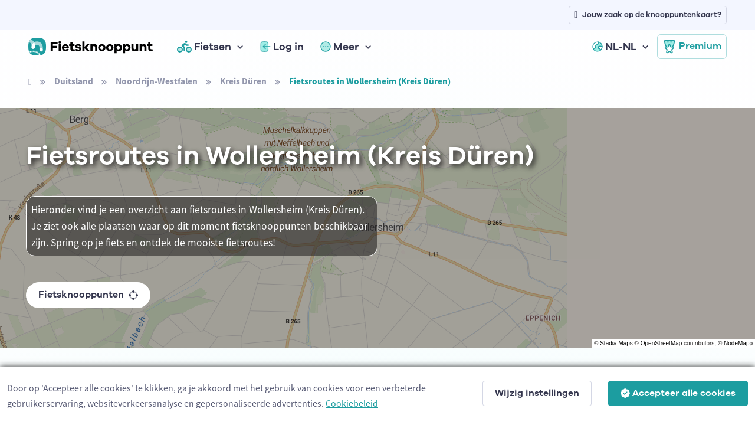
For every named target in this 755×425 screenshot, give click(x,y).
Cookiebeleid (352, 403)
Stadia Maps (616, 343)
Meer (339, 47)
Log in (282, 47)
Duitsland (73, 81)
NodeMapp (738, 343)
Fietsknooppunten (88, 294)
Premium (691, 47)
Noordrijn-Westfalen (157, 81)
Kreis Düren (243, 81)
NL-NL (614, 47)
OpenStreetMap (661, 343)
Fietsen (204, 47)
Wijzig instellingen (537, 393)
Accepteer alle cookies (678, 393)
